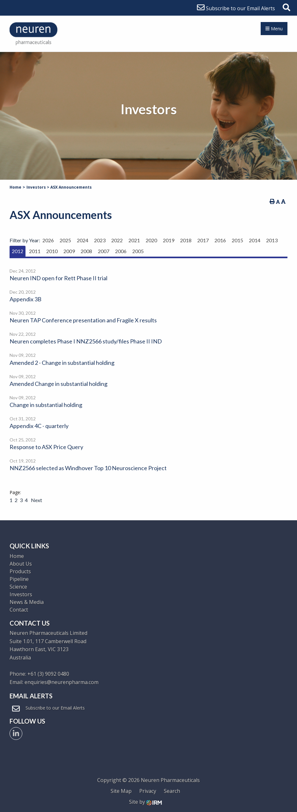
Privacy (147, 790)
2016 (220, 240)
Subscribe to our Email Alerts (236, 8)
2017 (203, 240)
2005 (138, 251)
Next (36, 500)
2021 (134, 240)
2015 (237, 240)
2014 (254, 240)
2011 (34, 251)
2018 (186, 240)
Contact (19, 609)
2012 (17, 251)
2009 (69, 251)
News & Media (27, 601)
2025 (65, 240)
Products (20, 571)
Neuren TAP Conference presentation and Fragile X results (83, 320)
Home (17, 556)
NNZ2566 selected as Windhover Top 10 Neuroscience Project (88, 467)
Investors (21, 594)
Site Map (121, 790)
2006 (121, 251)
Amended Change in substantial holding (58, 383)
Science (18, 586)
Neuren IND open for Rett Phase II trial (58, 278)
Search (172, 790)
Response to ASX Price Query (46, 446)
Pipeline (19, 579)
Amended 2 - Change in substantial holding (62, 362)
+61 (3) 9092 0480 (48, 673)
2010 (52, 251)
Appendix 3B (25, 299)
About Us (21, 563)
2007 (103, 251)
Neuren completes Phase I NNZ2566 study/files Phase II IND (86, 341)
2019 (168, 240)
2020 (151, 240)
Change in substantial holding (46, 404)
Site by (145, 801)
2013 (272, 240)
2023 (99, 240)
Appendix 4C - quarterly (39, 425)
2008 (86, 251)
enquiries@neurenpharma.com (61, 682)
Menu (274, 29)
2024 (82, 240)
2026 (48, 240)
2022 (117, 240)
